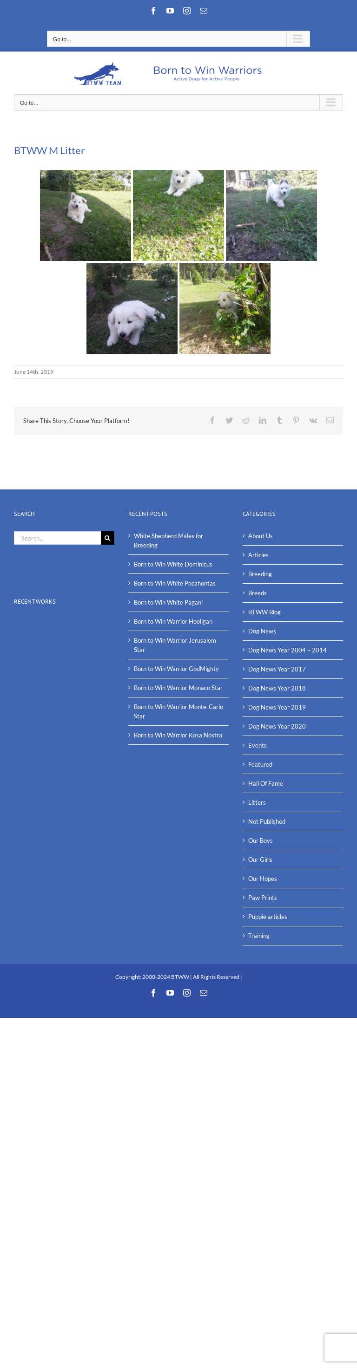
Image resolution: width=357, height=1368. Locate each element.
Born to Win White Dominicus (173, 564)
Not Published (266, 821)
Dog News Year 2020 (277, 726)
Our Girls (260, 859)
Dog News (262, 631)
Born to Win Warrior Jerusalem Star (175, 645)
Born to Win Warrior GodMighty (176, 668)
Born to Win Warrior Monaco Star (178, 687)
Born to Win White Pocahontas (175, 583)
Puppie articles (267, 916)
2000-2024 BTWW (166, 976)
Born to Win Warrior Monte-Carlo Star (178, 711)
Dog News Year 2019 (277, 707)
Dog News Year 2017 (277, 669)
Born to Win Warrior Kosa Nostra (178, 735)
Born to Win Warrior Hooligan (173, 621)
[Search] (107, 538)
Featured (260, 764)
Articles (258, 555)
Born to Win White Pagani (168, 602)
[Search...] (57, 538)
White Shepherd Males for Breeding (168, 540)
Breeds (257, 593)
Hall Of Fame (265, 783)
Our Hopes (262, 878)
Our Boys (260, 840)
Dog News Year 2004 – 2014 (287, 650)
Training (259, 935)
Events (257, 745)
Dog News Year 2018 (277, 688)
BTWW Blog (264, 612)
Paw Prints (262, 897)
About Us (260, 536)
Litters (257, 802)
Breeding (260, 574)
